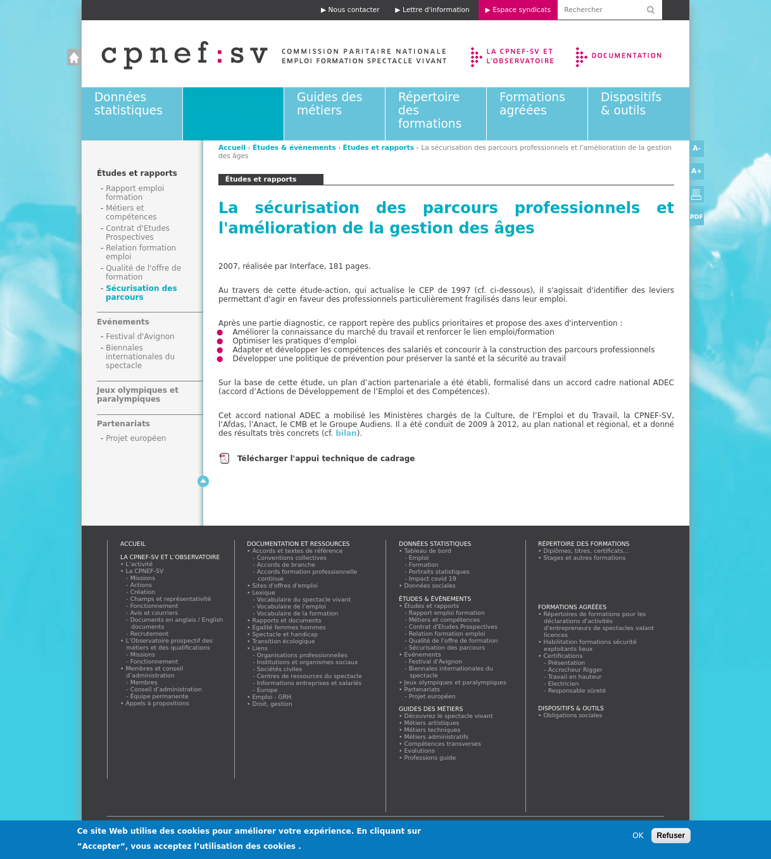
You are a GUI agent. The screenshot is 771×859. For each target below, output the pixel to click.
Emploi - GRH (272, 696)
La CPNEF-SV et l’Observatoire (513, 53)
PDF (696, 216)
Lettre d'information (436, 10)
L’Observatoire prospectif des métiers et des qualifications (169, 644)
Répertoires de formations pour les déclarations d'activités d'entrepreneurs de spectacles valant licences (599, 624)
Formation (424, 564)
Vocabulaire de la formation (298, 613)
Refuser (671, 838)
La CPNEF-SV (144, 570)
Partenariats (123, 423)
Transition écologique (284, 641)
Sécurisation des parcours (141, 293)
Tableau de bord (427, 550)
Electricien (564, 683)
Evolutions (419, 750)
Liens (260, 648)
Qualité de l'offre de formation (454, 640)
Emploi (419, 557)
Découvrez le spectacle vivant (448, 715)
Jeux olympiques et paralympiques (138, 395)
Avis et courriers (154, 612)
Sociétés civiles (280, 668)
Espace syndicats (521, 10)
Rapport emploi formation (135, 193)
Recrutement (149, 633)
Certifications (563, 655)
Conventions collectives (292, 557)
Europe (267, 689)
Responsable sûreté (577, 690)
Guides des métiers (329, 103)
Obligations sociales (573, 715)
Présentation (567, 662)
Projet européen (136, 438)
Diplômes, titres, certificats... (586, 550)
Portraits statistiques (440, 571)
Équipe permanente (159, 696)
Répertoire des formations (583, 543)
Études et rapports (379, 148)
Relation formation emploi (447, 633)
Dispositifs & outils (631, 103)
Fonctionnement (154, 605)
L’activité (139, 563)
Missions (143, 577)
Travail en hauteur (575, 676)
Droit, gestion (272, 703)
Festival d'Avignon (140, 336)
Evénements (123, 322)
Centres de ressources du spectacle (309, 675)
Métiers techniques (432, 729)
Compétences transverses (442, 743)
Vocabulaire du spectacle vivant (304, 599)
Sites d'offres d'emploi (285, 585)
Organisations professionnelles (302, 655)
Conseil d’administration (166, 689)
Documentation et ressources (630, 53)
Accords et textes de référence (297, 550)
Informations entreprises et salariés (309, 682)
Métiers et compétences (131, 212)
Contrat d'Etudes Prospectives (138, 233)
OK (637, 838)
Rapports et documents (287, 620)
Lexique (264, 592)
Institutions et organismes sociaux (308, 661)
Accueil (261, 53)
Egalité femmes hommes (289, 627)
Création (143, 591)
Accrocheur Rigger (575, 669)
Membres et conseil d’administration (154, 672)
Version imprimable (696, 194)
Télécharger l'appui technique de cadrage (326, 458)
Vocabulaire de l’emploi (291, 606)
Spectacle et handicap (285, 634)
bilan (345, 433)
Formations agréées (532, 103)
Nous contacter (354, 10)
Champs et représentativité (171, 598)
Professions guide (430, 757)
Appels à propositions (157, 703)
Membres (144, 682)
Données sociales (429, 585)
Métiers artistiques (431, 722)
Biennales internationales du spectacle (140, 356)
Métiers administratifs (436, 736)
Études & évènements (232, 103)
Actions (141, 584)
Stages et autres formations (584, 557)
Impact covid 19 (433, 578)
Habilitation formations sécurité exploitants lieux (590, 645)
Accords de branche (286, 564)
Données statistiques (128, 103)
